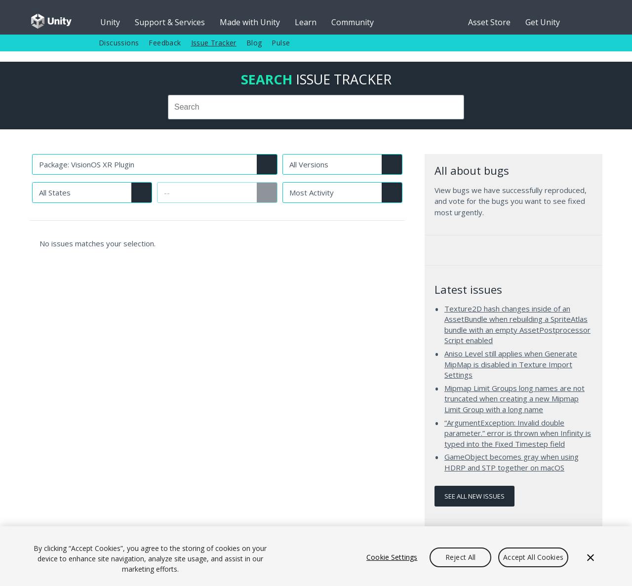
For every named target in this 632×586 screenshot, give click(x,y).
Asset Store (489, 22)
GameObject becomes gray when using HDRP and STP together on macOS (511, 462)
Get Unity (542, 22)
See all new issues (474, 496)
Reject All (460, 557)
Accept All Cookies (533, 557)
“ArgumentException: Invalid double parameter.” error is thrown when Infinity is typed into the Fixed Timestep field (517, 433)
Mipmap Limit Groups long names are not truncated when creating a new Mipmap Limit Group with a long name (514, 398)
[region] (316, 556)
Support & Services (170, 22)
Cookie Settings (391, 557)
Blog (254, 42)
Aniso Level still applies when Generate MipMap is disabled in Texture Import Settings (510, 364)
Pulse (281, 42)
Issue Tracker (214, 42)
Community (352, 22)
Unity (110, 22)
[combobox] (316, 107)
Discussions (119, 42)
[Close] (590, 557)
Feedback (165, 42)
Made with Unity (250, 22)
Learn (305, 22)
